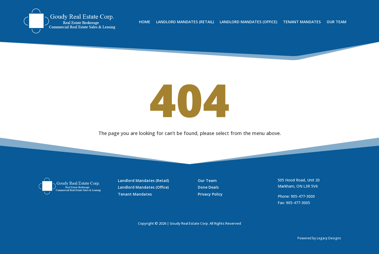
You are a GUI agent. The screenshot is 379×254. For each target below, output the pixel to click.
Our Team (336, 22)
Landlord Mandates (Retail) (185, 22)
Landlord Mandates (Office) (248, 22)
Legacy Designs (329, 238)
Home (144, 22)
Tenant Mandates (302, 22)
